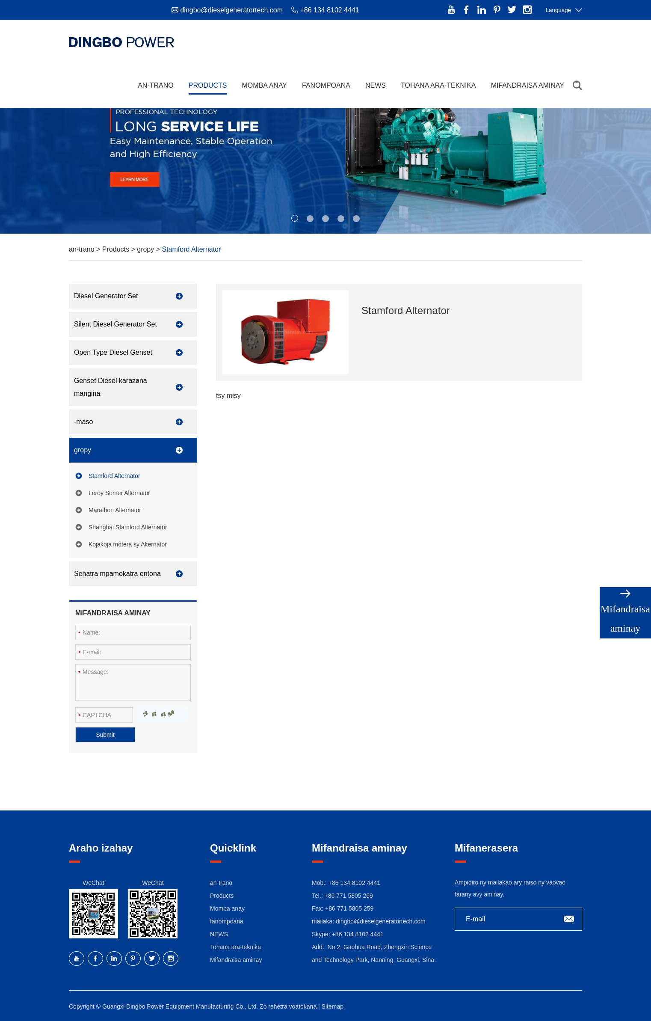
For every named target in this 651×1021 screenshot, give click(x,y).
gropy (146, 249)
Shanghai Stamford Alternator (128, 527)
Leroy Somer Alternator (119, 493)
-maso (83, 421)
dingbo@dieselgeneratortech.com (231, 10)
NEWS (375, 85)
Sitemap (332, 1006)
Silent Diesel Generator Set (115, 324)
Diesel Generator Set (106, 296)
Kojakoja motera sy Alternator (128, 544)
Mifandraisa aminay (527, 85)
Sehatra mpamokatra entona (117, 573)
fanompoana (326, 85)
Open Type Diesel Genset (113, 352)
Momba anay (264, 85)
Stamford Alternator (191, 249)
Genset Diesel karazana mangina (110, 387)
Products (208, 85)
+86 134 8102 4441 (358, 934)
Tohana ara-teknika (438, 85)
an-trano (156, 85)
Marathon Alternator (115, 510)
